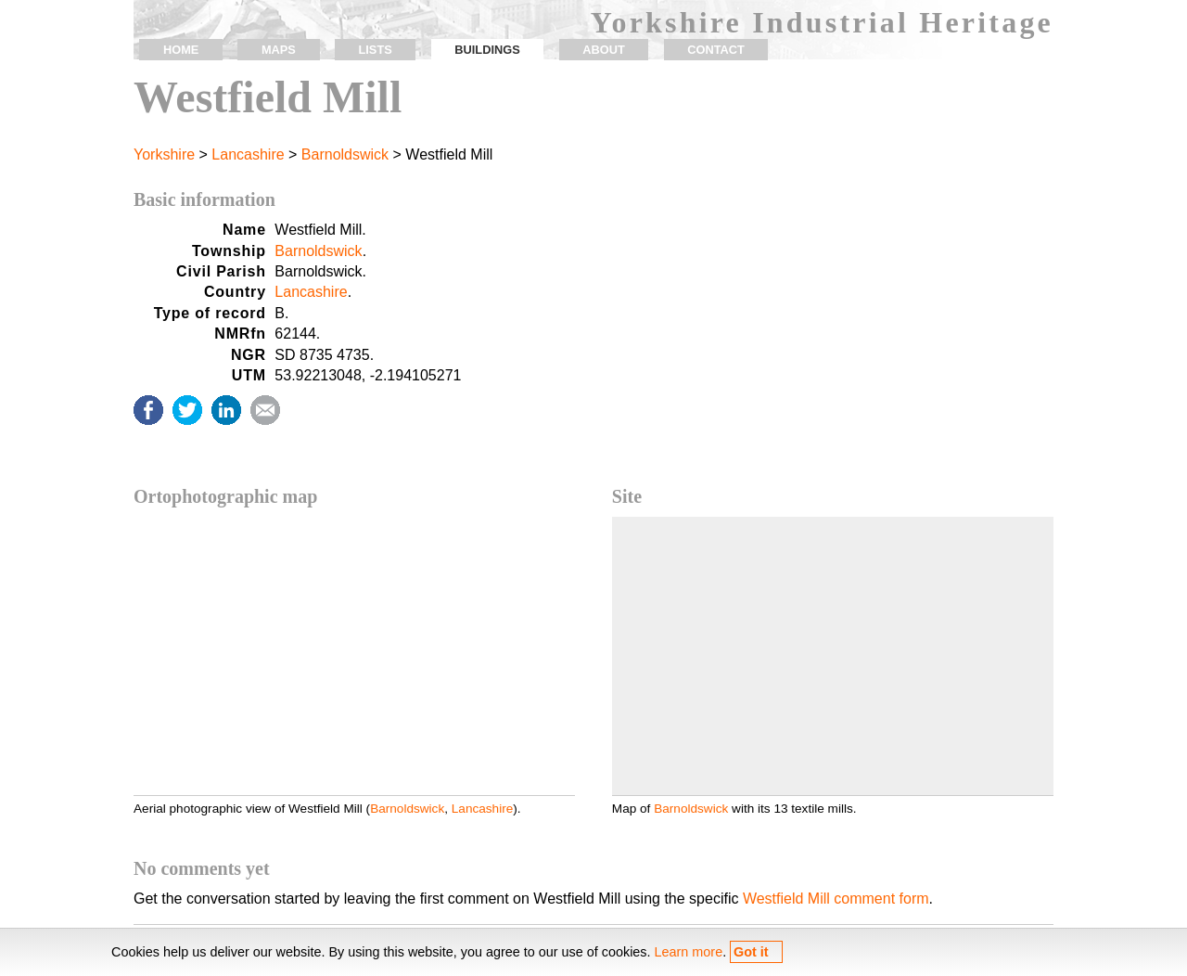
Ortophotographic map (225, 496)
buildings (486, 50)
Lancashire (247, 154)
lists (374, 50)
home (180, 50)
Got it (751, 951)
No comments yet (202, 868)
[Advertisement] (832, 347)
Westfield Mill (268, 97)
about (603, 50)
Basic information (204, 199)
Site (627, 496)
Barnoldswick (345, 154)
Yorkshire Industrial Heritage (822, 22)
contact (716, 50)
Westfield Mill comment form (836, 898)
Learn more (689, 951)
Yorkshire (164, 154)
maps (279, 50)
